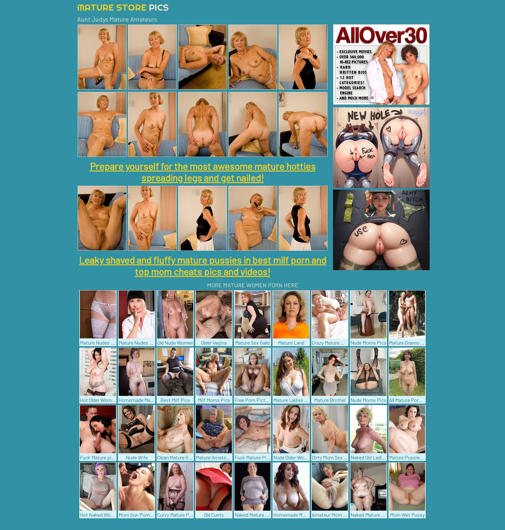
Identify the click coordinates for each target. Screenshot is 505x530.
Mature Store (123, 7)
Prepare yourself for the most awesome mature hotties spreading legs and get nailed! (203, 171)
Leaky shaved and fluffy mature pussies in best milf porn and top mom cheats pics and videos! (202, 265)
